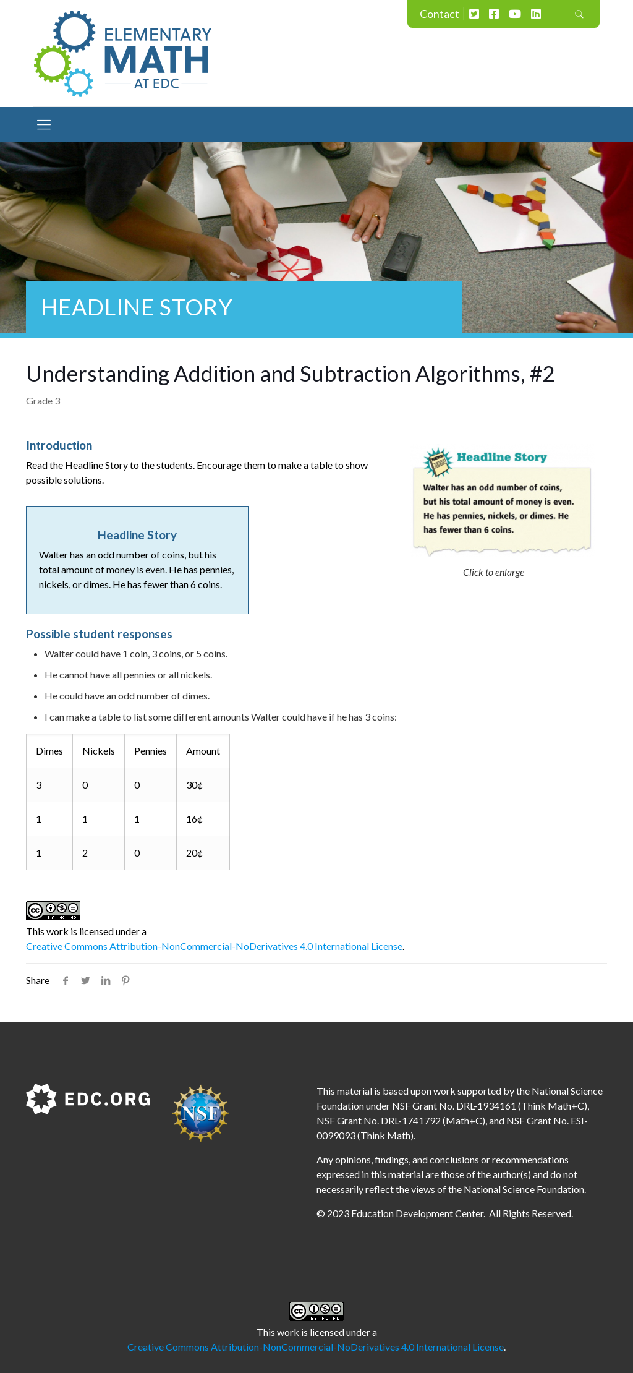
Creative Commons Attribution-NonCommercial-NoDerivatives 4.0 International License (214, 946)
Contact (439, 13)
